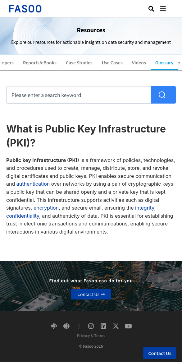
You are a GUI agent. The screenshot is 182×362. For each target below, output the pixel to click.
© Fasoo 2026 (91, 346)
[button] (167, 8)
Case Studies (79, 62)
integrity (144, 208)
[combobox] (78, 95)
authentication (33, 184)
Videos (139, 62)
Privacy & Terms (91, 335)
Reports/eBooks (40, 62)
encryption (46, 208)
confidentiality (22, 216)
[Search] (163, 95)
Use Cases (112, 62)
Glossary (164, 62)
